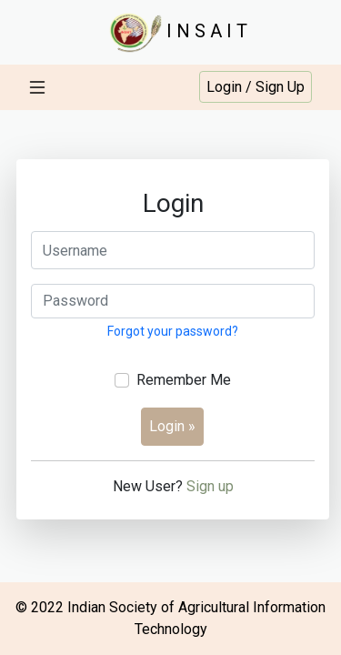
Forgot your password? (172, 331)
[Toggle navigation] (37, 87)
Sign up (210, 486)
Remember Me (183, 379)
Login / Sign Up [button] (255, 87)
